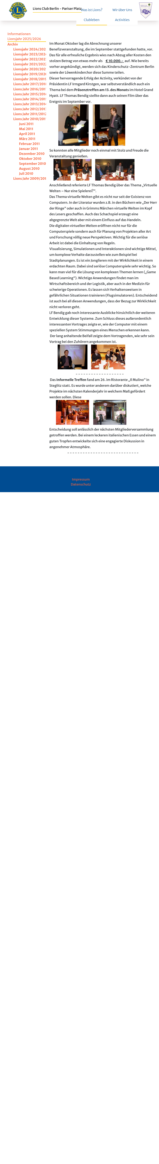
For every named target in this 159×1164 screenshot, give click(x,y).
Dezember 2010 (32, 154)
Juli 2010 (26, 173)
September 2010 (32, 164)
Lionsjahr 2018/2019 (30, 79)
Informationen (19, 34)
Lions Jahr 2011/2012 (30, 114)
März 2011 (27, 139)
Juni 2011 (26, 124)
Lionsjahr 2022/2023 (30, 59)
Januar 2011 (28, 149)
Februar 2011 (29, 144)
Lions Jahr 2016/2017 (30, 89)
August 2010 (29, 168)
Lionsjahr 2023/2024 (30, 54)
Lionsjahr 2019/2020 (30, 74)
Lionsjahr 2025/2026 (24, 39)
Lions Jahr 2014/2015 (30, 99)
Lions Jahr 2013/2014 (30, 104)
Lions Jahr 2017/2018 (30, 84)
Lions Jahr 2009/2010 (31, 178)
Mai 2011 (26, 129)
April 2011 (27, 134)
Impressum (81, 479)
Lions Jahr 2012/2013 (30, 109)
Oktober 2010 (30, 159)
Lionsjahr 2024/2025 (30, 49)
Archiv (12, 44)
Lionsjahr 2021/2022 (30, 64)
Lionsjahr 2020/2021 (30, 69)
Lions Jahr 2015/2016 (30, 94)
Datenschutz (81, 484)
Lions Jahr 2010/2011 (30, 119)
